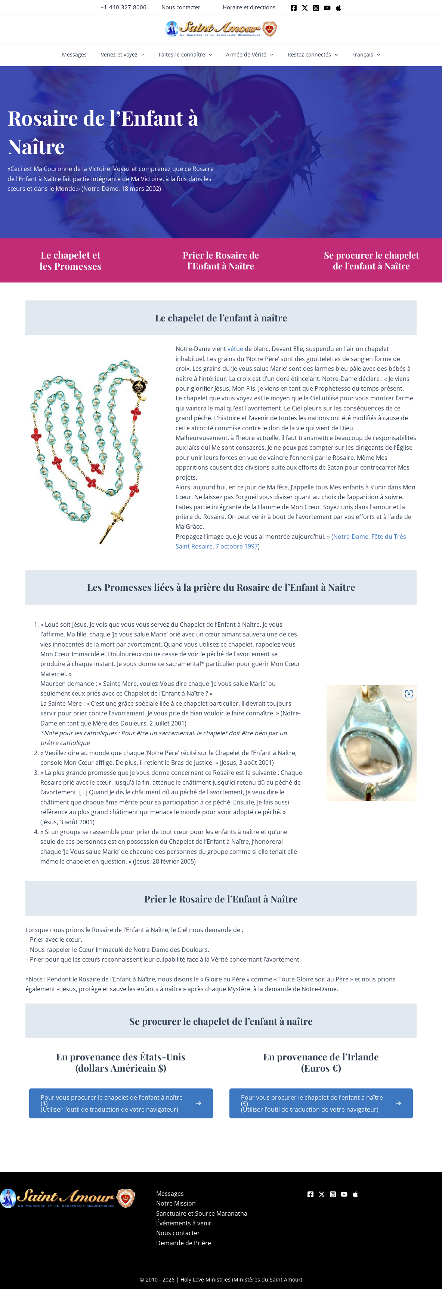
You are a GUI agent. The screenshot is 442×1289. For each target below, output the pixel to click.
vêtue (236, 349)
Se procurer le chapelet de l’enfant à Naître (371, 260)
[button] (181, 7)
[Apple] (338, 7)
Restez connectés (307, 54)
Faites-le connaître (187, 54)
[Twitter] (305, 7)
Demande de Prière (181, 1243)
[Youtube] (327, 7)
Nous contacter (175, 1233)
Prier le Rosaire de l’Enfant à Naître (221, 260)
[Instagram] (316, 7)
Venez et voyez (128, 54)
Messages (83, 54)
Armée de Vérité (248, 54)
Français (357, 54)
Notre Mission (173, 1203)
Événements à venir (181, 1223)
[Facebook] (293, 7)
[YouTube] (344, 1194)
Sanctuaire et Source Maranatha (199, 1213)
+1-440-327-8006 (123, 7)
